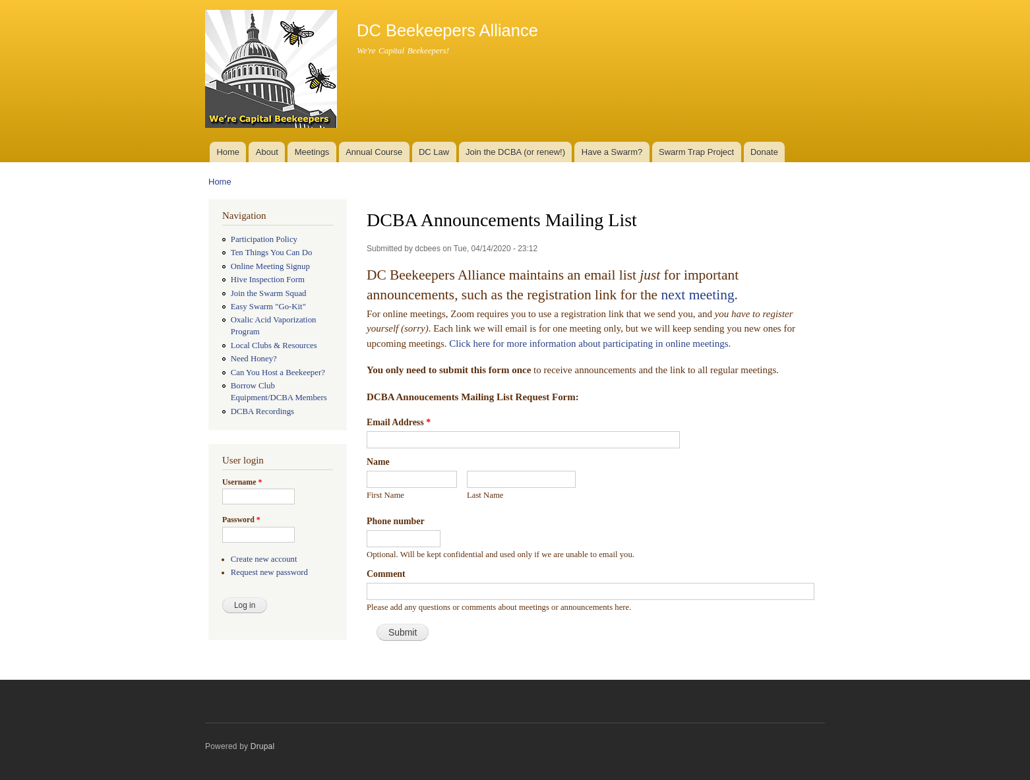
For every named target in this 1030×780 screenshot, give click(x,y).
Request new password (269, 572)
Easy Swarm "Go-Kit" (268, 306)
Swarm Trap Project (696, 152)
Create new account (264, 559)
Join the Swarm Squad (269, 293)
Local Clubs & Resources (274, 345)
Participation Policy (264, 239)
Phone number (396, 521)
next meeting (697, 295)
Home (227, 152)
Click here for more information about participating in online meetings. (590, 343)
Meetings (312, 152)
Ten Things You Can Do (272, 252)
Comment (386, 574)
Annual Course (374, 152)
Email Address (399, 422)
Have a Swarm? (612, 152)
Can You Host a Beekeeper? (278, 372)
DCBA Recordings (262, 411)
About (267, 152)
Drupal (263, 746)
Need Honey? (254, 358)
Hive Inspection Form (268, 279)
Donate (764, 152)
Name (378, 462)
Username (242, 482)
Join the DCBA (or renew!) (515, 152)
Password (241, 519)
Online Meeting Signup (270, 266)
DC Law (434, 152)
